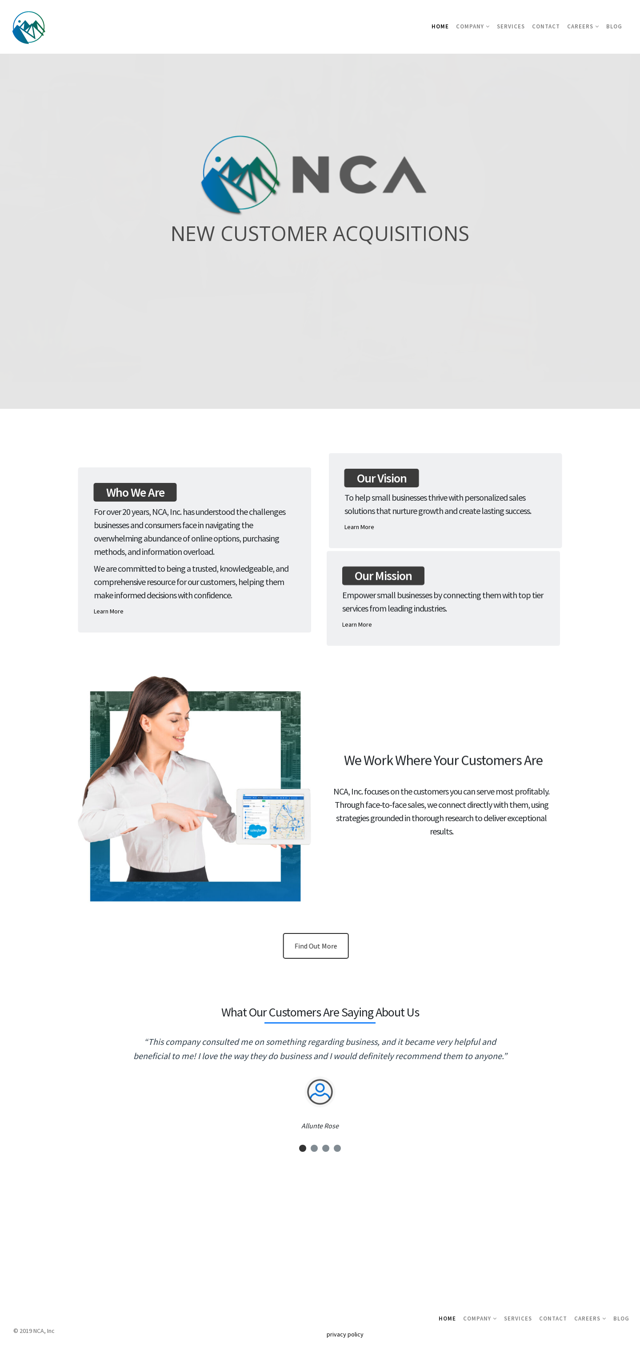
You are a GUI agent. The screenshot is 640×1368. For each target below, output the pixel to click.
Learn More (112, 611)
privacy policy (345, 1334)
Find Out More (323, 945)
